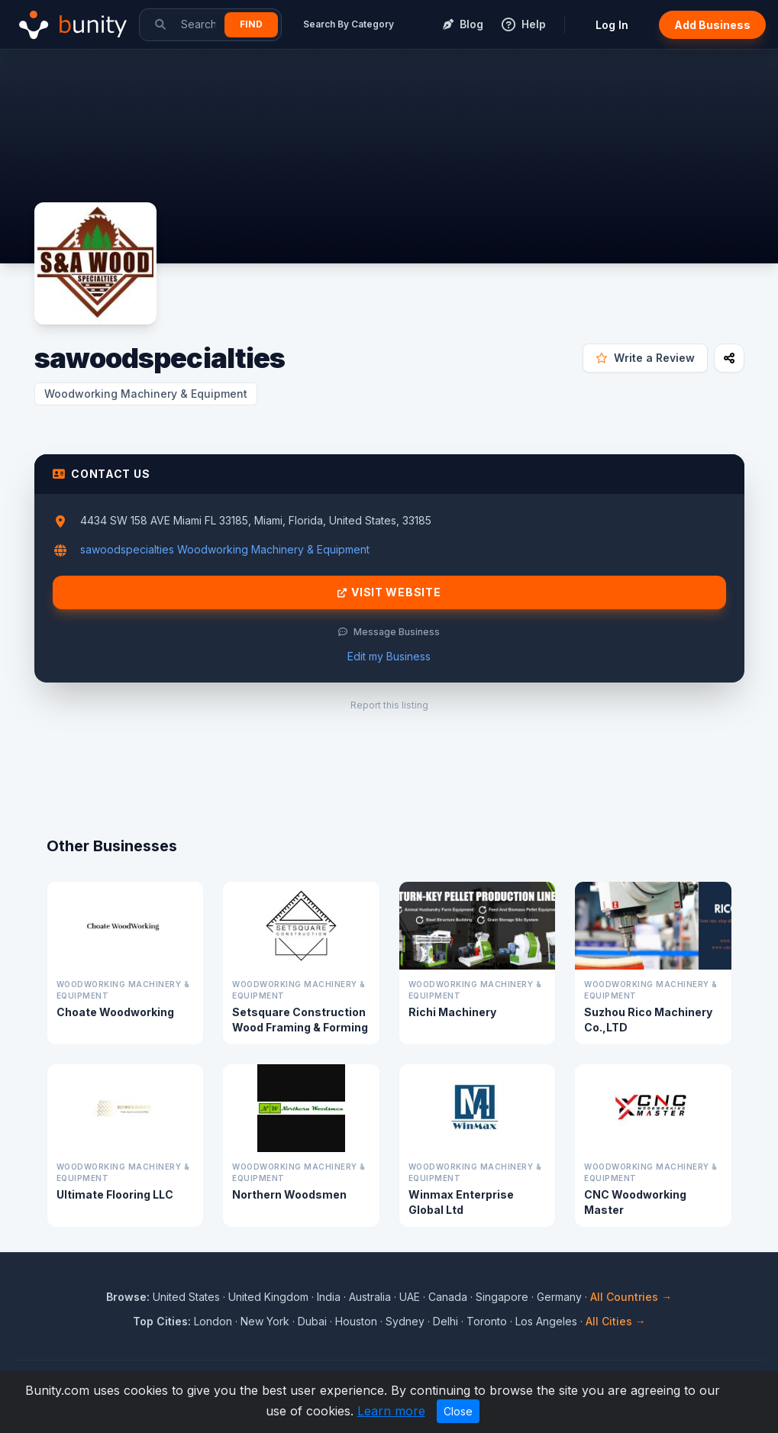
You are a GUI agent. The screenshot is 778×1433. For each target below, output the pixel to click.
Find (251, 24)
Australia (370, 1296)
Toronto (486, 1321)
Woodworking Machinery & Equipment (145, 393)
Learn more (391, 1410)
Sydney (405, 1321)
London (213, 1321)
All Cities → (616, 1321)
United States (186, 1296)
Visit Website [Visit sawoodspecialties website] (389, 592)
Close (458, 1411)
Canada (447, 1296)
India (329, 1296)
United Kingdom (268, 1296)
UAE (409, 1296)
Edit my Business (389, 656)
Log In (612, 24)
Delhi (445, 1321)
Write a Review (645, 357)
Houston (356, 1321)
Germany (559, 1296)
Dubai (312, 1321)
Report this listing (389, 705)
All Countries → (631, 1296)
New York (265, 1321)
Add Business (712, 24)
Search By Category (348, 24)
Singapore (502, 1296)
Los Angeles (546, 1321)
